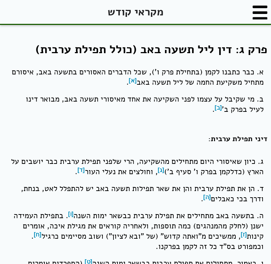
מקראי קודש (135, 12)
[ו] (71, 214)
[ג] (161, 170)
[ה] (207, 197)
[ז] (244, 234)
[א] (133, 80)
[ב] (218, 107)
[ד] (81, 170)
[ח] (37, 234)
